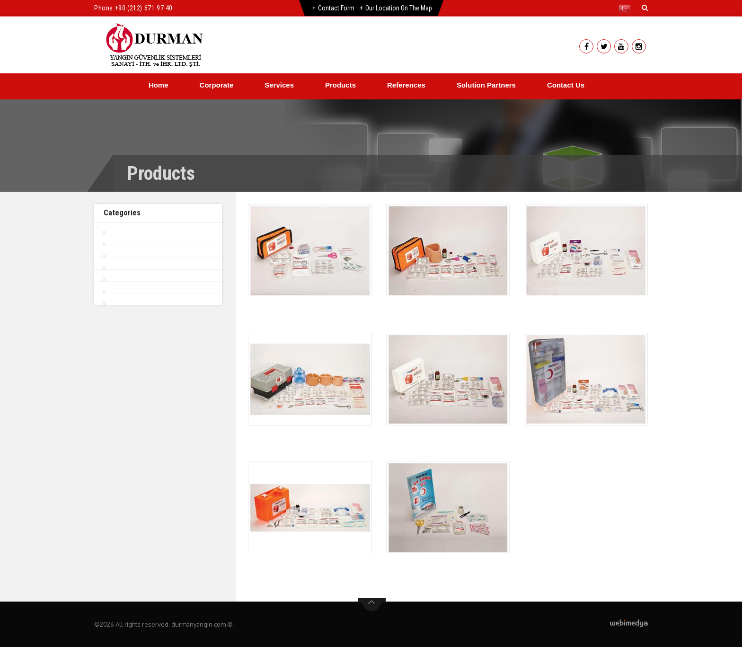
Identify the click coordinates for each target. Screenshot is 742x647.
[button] (627, 8)
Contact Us (565, 85)
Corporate (217, 85)
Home (158, 85)
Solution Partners (486, 85)
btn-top (372, 605)
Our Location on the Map (398, 8)
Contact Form (336, 8)
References (406, 85)
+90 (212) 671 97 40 (144, 8)
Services (279, 85)
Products (340, 85)
